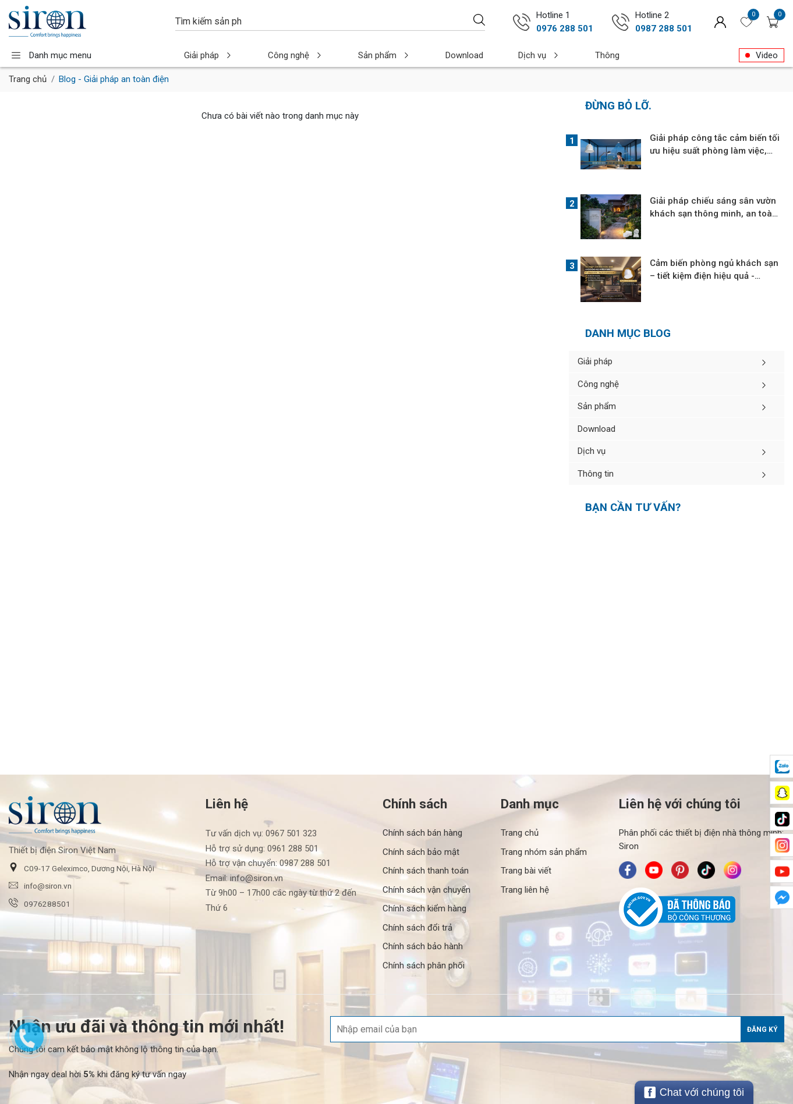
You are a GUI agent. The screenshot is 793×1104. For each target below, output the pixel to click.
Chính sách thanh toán (426, 836)
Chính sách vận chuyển (426, 855)
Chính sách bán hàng (422, 798)
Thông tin (552, 55)
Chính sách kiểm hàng (424, 874)
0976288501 (39, 868)
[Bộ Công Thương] (701, 875)
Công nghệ (278, 55)
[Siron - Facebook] (627, 835)
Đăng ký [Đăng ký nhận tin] (762, 995)
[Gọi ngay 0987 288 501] (620, 22)
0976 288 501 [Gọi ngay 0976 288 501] (564, 28)
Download (421, 55)
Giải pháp (203, 55)
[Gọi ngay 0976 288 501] (521, 22)
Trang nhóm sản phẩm (544, 817)
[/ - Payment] (673, 1080)
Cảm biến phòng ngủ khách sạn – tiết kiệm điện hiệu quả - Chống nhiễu (714, 276)
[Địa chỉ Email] (557, 995)
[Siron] (86, 22)
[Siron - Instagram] (732, 835)
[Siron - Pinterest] (680, 835)
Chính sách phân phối (424, 930)
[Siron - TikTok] (706, 835)
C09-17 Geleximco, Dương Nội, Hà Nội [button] (81, 833)
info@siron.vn (40, 851)
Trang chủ (28, 79)
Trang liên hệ (525, 855)
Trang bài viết (526, 836)
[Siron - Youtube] (654, 835)
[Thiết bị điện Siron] (159, 1079)
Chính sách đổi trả (417, 893)
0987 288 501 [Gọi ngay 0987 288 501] (663, 28)
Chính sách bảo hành (423, 912)
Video (767, 55)
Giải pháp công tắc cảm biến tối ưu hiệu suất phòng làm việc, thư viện (715, 151)
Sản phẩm (354, 55)
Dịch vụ (484, 55)
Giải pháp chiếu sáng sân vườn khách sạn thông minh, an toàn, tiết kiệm (715, 214)
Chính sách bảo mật (421, 817)
